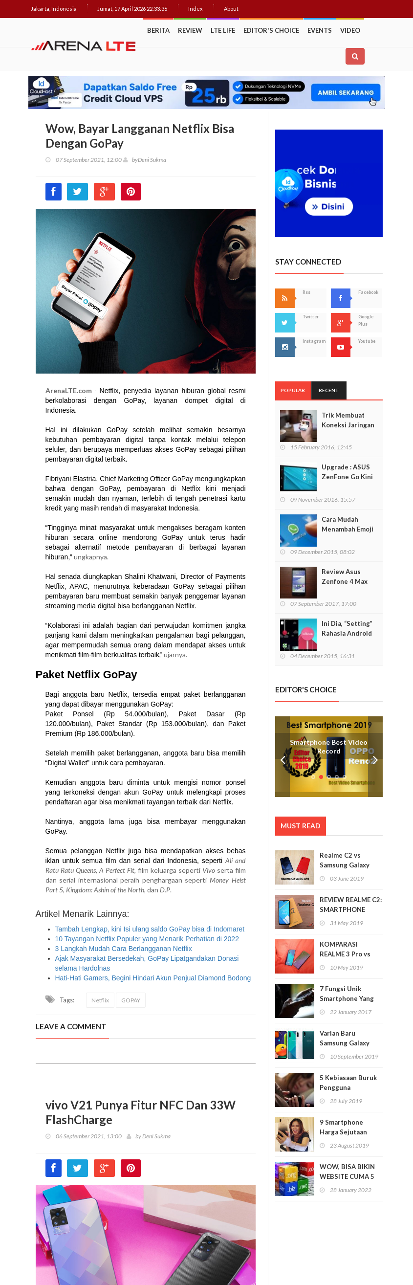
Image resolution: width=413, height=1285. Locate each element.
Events (319, 30)
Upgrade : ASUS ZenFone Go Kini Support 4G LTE (347, 476)
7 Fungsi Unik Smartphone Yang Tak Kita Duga (347, 998)
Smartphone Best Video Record (329, 746)
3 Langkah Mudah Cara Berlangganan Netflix (123, 949)
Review (190, 30)
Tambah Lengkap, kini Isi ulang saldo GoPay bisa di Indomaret (150, 929)
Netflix (100, 1000)
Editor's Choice (271, 30)
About (231, 8)
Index (195, 8)
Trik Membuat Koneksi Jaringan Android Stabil (348, 425)
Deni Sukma (152, 159)
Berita (158, 30)
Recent (329, 390)
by (130, 159)
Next (375, 756)
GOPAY (130, 1000)
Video (350, 30)
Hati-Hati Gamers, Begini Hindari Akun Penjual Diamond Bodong (153, 978)
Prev (282, 756)
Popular (293, 390)
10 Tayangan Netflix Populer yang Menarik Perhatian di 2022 (147, 939)
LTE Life (223, 30)
